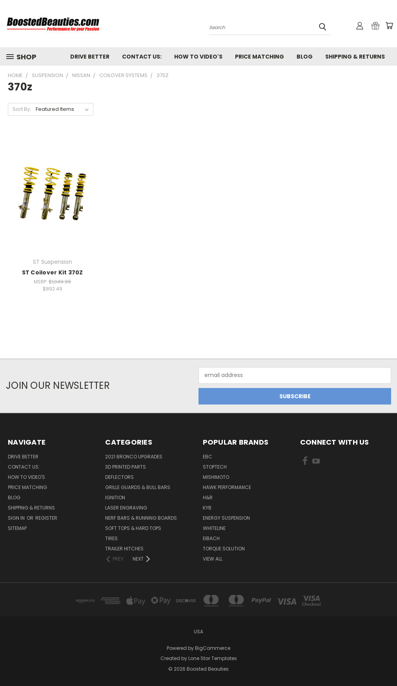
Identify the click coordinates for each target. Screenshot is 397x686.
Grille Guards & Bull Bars (137, 487)
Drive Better (89, 57)
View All (212, 558)
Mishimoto (216, 477)
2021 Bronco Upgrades (133, 456)
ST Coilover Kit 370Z (52, 272)
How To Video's (198, 57)
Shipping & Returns (355, 57)
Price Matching (259, 57)
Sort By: (22, 109)
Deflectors (119, 477)
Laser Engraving (126, 507)
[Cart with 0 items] (389, 25)
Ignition (115, 497)
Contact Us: (142, 57)
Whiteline (214, 528)
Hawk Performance (227, 487)
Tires (111, 538)
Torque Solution (224, 548)
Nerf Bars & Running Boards (141, 518)
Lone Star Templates (212, 658)
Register (46, 518)
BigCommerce (212, 648)
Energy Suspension (226, 518)
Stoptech (215, 466)
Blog (305, 57)
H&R (208, 497)
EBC (207, 456)
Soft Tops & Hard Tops (133, 528)
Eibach (211, 538)
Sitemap (17, 528)
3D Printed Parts (125, 466)
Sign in (17, 518)
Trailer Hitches (124, 548)
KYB (207, 507)
